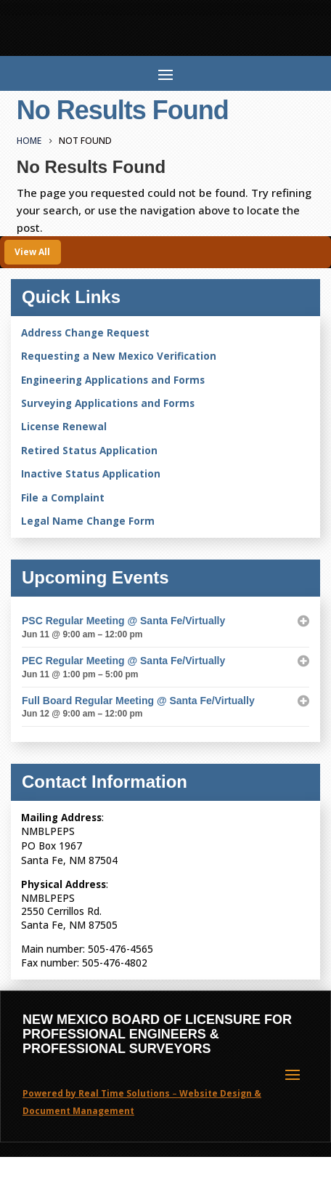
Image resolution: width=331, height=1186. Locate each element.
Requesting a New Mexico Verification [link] (118, 356)
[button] (165, 73)
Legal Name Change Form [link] (88, 521)
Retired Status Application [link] (89, 450)
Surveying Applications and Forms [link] (108, 403)
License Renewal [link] (64, 426)
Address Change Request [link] (85, 332)
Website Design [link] (215, 1093)
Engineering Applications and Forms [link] (113, 380)
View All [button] (32, 252)
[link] (31, 140)
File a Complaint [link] (63, 497)
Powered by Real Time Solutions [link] (96, 1093)
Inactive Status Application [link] (90, 473)
